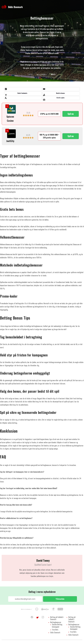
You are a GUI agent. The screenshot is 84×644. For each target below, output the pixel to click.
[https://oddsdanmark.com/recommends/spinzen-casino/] (11, 110)
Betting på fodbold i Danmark (57, 618)
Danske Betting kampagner (57, 626)
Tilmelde (60, 599)
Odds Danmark (55, 633)
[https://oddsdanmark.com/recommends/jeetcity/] (11, 134)
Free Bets (55, 630)
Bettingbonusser (55, 622)
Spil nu (71, 113)
